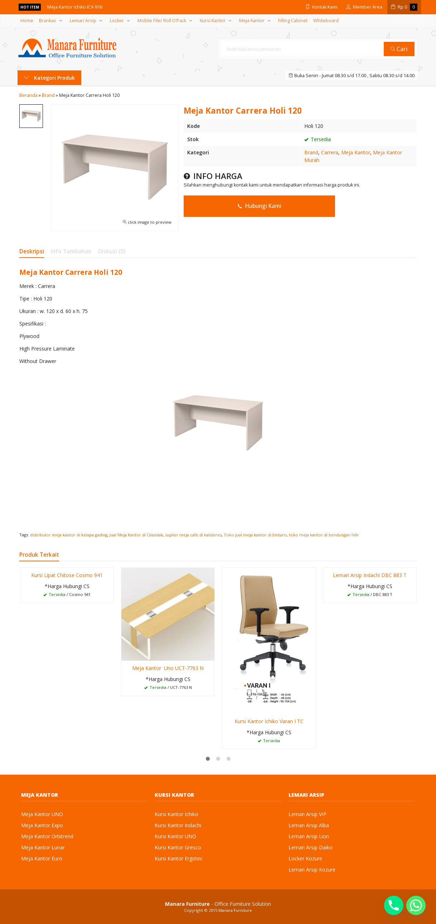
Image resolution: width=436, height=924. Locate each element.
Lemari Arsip (83, 21)
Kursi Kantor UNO (175, 836)
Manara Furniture (235, 910)
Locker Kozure (305, 858)
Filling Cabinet (292, 21)
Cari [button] (399, 49)
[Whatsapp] (416, 905)
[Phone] (393, 905)
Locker (117, 21)
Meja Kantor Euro (41, 858)
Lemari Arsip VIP (307, 814)
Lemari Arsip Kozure (312, 869)
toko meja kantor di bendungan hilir (324, 534)
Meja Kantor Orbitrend (47, 836)
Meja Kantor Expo (42, 825)
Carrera (329, 152)
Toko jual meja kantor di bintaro (255, 534)
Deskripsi (31, 251)
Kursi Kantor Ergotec (179, 858)
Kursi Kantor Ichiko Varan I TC (269, 721)
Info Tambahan (71, 251)
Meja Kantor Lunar (43, 847)
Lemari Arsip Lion (309, 836)
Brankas (47, 21)
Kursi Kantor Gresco (178, 847)
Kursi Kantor (213, 21)
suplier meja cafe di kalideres (193, 534)
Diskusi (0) (111, 251)
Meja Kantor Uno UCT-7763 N (168, 668)
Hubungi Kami (259, 206)
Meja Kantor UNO (42, 814)
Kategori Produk (49, 77)
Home (26, 21)
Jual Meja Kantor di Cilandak (136, 534)
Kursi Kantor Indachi (178, 825)
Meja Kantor (252, 21)
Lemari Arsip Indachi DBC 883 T (370, 575)
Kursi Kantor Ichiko (176, 814)
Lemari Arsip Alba (309, 825)
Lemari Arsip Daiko (311, 847)
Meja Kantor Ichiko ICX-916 (77, 7)
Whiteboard (326, 21)
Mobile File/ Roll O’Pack (161, 21)
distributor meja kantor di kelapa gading (68, 534)
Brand (311, 152)
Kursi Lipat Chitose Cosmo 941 (67, 575)
